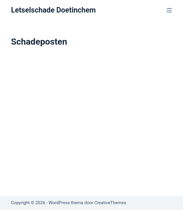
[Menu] (169, 10)
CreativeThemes (110, 202)
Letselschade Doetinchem (53, 10)
